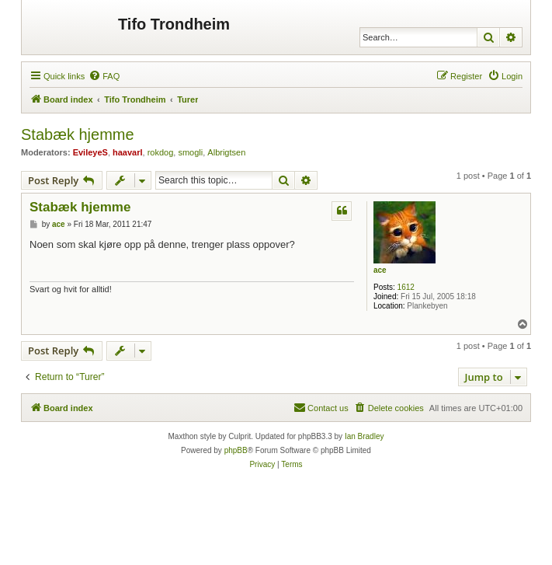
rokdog (161, 152)
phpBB (236, 450)
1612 (406, 287)
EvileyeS (90, 152)
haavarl (128, 152)
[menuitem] (104, 76)
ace (380, 270)
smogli (190, 152)
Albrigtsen (226, 152)
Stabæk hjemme (77, 134)
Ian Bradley (364, 436)
